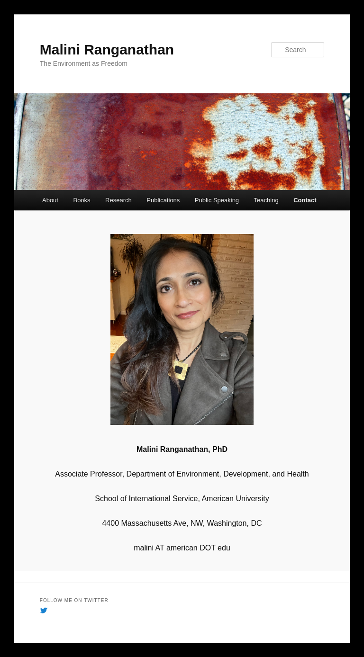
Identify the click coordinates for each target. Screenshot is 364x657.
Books (81, 200)
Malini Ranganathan (107, 49)
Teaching (266, 200)
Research (118, 200)
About (50, 200)
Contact (304, 200)
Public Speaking (217, 200)
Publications (163, 200)
